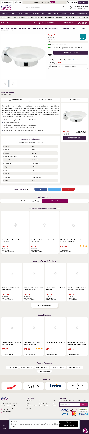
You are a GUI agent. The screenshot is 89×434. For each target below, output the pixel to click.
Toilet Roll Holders (44, 371)
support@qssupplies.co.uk (9, 409)
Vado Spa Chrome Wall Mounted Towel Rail (55, 288)
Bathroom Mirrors (82, 13)
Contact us (55, 401)
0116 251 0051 (6, 412)
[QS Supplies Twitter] (8, 425)
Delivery (41, 401)
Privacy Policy (43, 403)
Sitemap (29, 408)
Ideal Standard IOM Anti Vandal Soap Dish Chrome (11, 343)
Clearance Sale (7, 2)
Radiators (63, 13)
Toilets (13, 13)
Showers (27, 13)
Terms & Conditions (44, 406)
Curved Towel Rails (26, 367)
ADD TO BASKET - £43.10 (70, 52)
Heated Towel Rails (41, 367)
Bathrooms (5, 13)
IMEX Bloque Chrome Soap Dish (55, 342)
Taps (43, 13)
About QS (29, 401)
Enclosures (36, 13)
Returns (54, 406)
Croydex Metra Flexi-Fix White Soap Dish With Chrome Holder (76, 343)
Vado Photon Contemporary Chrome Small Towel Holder (43, 241)
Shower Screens (12, 367)
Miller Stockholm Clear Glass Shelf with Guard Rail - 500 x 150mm (72, 241)
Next (44, 57)
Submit (84, 404)
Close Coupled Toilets (58, 367)
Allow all (68, 422)
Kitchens (72, 13)
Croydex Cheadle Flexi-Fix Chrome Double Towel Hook (14, 241)
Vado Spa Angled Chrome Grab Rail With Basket (11, 288)
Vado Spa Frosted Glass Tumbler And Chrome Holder (33, 288)
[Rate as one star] (32, 201)
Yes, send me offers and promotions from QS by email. (74, 400)
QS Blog (29, 403)
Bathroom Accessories (75, 367)
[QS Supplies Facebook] (4, 425)
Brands (18, 2)
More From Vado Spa (44, 305)
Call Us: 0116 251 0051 (81, 6)
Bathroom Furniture (53, 13)
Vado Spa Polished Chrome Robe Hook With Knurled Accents (77, 288)
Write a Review (55, 201)
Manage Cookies (68, 425)
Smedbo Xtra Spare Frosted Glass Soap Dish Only (32, 343)
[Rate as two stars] (33, 201)
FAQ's (53, 403)
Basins (20, 13)
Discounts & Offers (32, 406)
